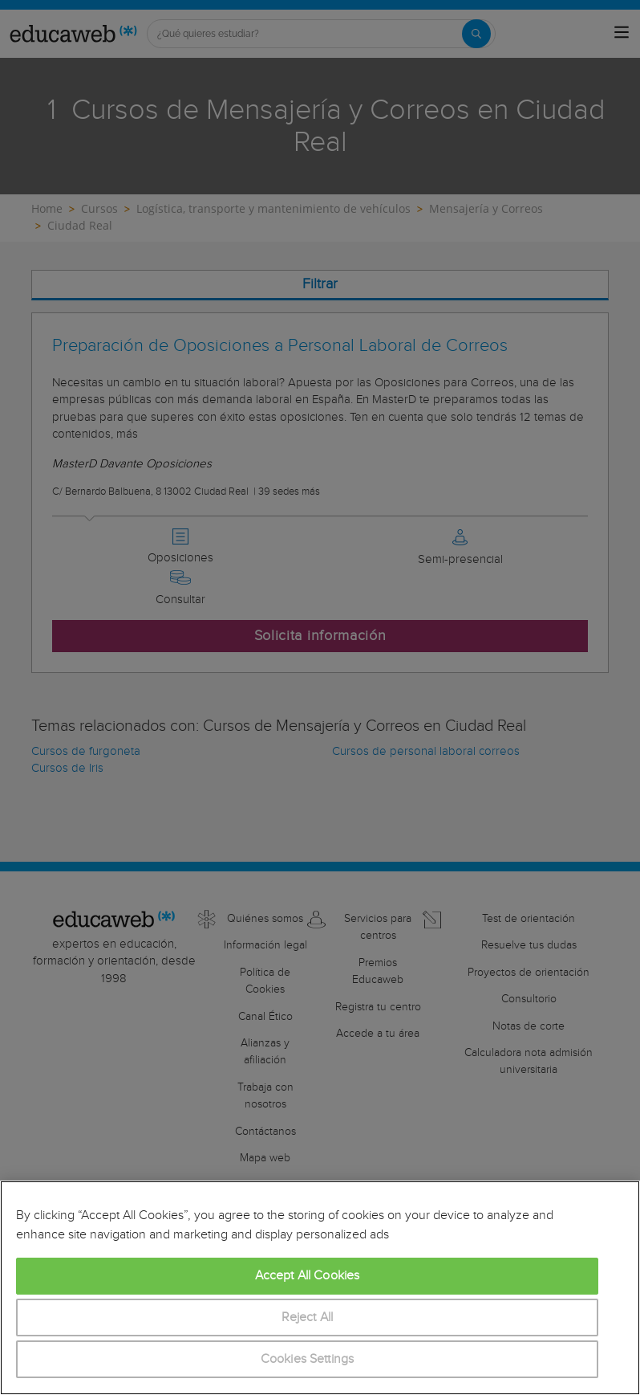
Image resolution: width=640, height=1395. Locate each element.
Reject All (308, 1317)
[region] (320, 1288)
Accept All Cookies (307, 1275)
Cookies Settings (307, 1359)
